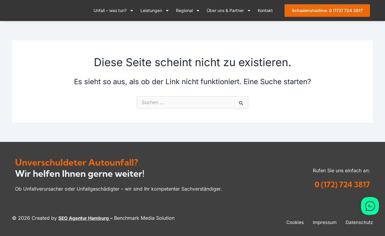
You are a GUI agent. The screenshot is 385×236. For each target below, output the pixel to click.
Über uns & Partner (229, 10)
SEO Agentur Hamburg (85, 218)
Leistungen (154, 10)
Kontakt (265, 10)
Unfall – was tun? (114, 10)
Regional (188, 10)
